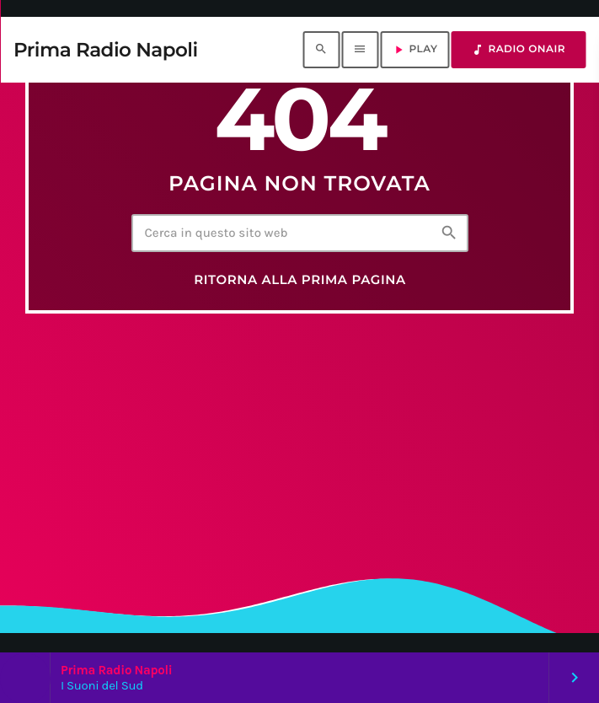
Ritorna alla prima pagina (300, 279)
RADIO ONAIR (518, 49)
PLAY (414, 49)
